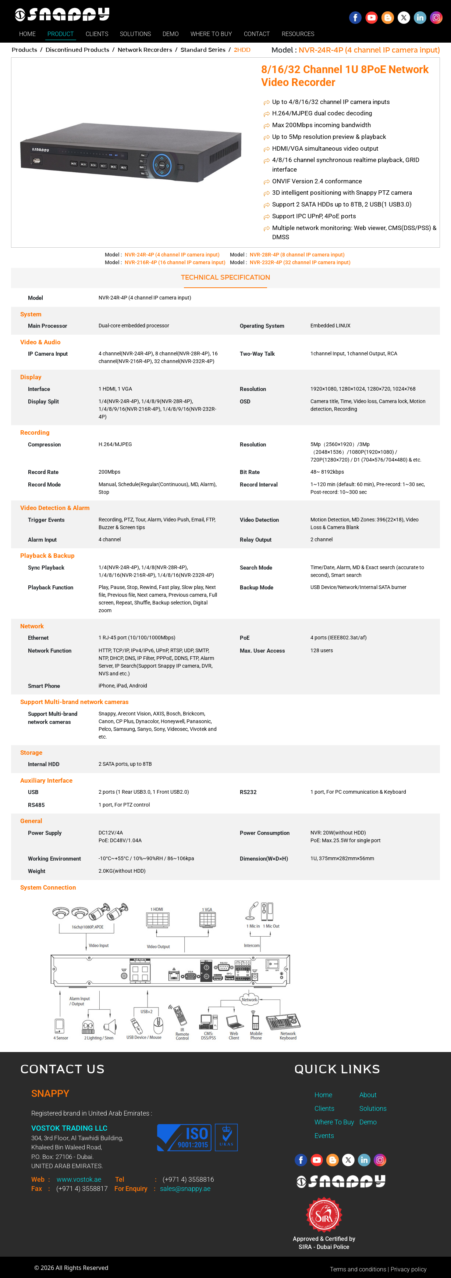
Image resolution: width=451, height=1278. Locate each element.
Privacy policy (409, 1269)
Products (24, 50)
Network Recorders (145, 50)
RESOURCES (298, 33)
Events (324, 1135)
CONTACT (257, 33)
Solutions (373, 1108)
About (368, 1095)
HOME (27, 33)
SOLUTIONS (135, 33)
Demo (368, 1122)
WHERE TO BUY (211, 33)
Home (323, 1095)
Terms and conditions (358, 1269)
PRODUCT (60, 33)
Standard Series (203, 50)
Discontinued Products (77, 50)
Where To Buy (334, 1122)
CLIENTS (97, 33)
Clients (324, 1108)
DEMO (171, 33)
